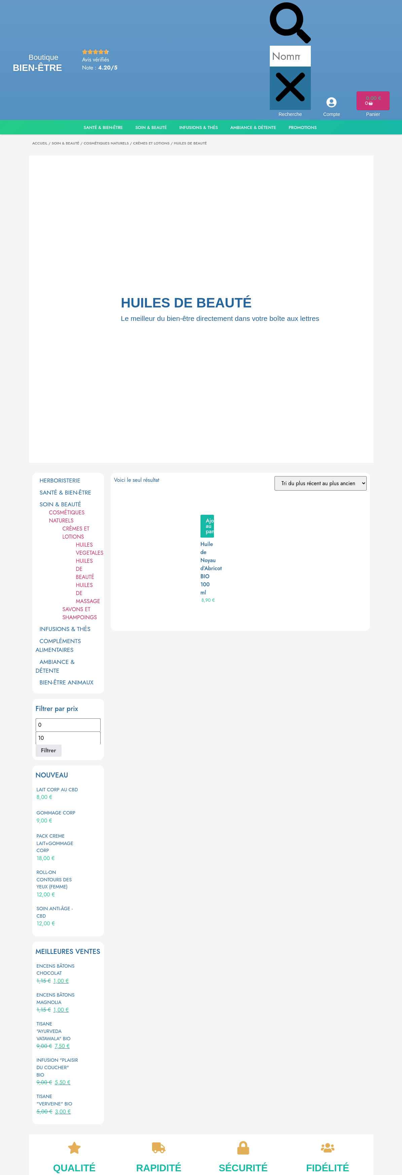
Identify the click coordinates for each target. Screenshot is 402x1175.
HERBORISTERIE (60, 480)
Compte (331, 114)
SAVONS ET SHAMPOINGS (80, 613)
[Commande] (321, 483)
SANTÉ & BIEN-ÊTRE (66, 492)
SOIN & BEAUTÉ (65, 143)
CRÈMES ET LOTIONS (151, 143)
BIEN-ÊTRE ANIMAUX (67, 682)
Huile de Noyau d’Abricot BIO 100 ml (211, 568)
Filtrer (48, 750)
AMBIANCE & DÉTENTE (55, 666)
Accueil (39, 143)
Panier (373, 114)
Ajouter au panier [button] (210, 526)
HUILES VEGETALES (90, 549)
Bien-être (37, 67)
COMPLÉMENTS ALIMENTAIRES (58, 645)
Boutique (43, 57)
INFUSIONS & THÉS (65, 629)
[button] (290, 24)
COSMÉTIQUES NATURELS (106, 143)
